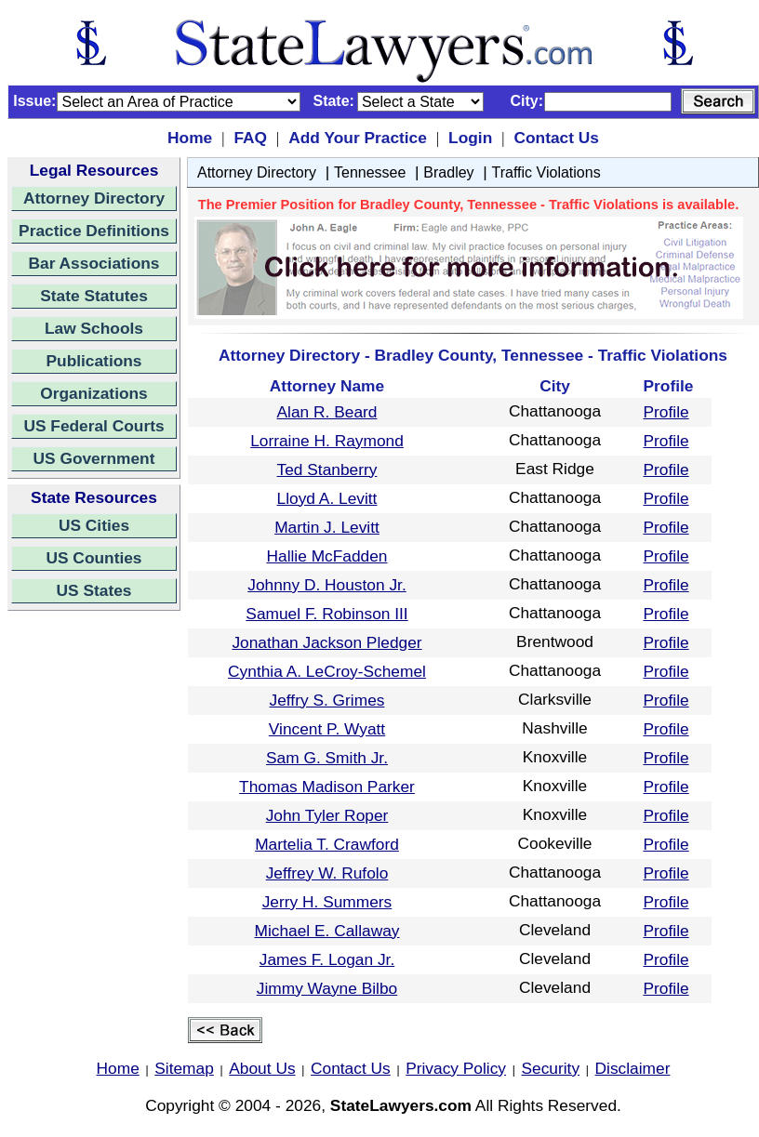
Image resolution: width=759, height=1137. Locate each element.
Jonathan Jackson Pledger (326, 642)
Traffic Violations (546, 172)
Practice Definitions (94, 230)
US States (94, 590)
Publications (93, 360)
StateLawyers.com (401, 1105)
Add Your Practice (357, 137)
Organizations (94, 393)
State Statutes (94, 295)
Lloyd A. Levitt (327, 498)
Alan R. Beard (327, 412)
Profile (666, 412)
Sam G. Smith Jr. (327, 757)
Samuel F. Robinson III (326, 613)
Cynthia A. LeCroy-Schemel (327, 671)
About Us (262, 1068)
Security (551, 1068)
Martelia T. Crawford (327, 844)
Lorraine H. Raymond (327, 440)
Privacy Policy (456, 1068)
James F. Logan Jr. (327, 959)
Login (470, 137)
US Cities (94, 525)
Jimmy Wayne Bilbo (327, 988)
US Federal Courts (93, 425)
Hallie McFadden (326, 556)
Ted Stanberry (327, 469)
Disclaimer (633, 1068)
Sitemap (184, 1068)
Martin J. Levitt (327, 527)
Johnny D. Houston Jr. (326, 584)
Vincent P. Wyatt (327, 729)
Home (189, 137)
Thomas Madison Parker (327, 786)
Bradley (448, 172)
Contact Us (555, 137)
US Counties (93, 558)
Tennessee (370, 172)
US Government (94, 458)
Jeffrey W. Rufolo (327, 873)
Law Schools (94, 328)
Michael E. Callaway (326, 930)
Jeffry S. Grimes (327, 700)
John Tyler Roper (327, 815)
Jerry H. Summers (327, 901)
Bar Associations (94, 263)
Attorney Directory (94, 198)
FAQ (250, 137)
